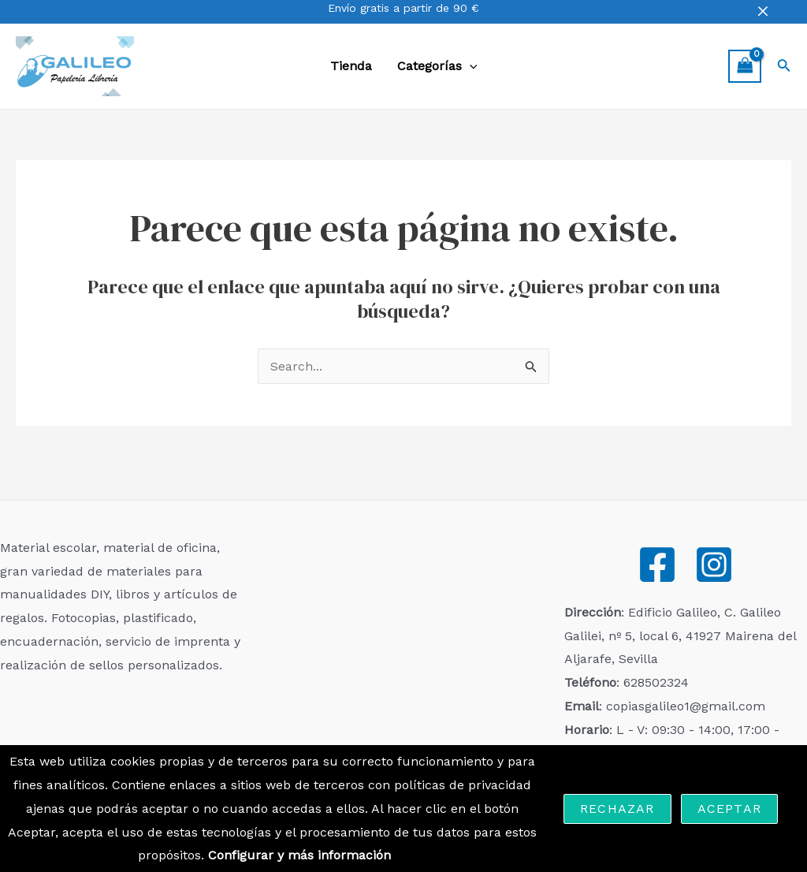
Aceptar (729, 808)
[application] (470, 66)
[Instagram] (714, 564)
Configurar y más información (299, 855)
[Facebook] (657, 564)
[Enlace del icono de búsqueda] (784, 66)
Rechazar (617, 808)
